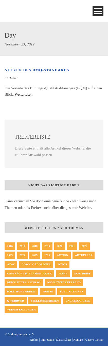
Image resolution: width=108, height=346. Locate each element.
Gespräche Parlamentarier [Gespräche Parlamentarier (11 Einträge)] (29, 273)
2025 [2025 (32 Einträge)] (35, 255)
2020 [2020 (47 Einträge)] (59, 246)
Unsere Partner (94, 339)
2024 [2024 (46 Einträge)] (22, 255)
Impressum (47, 339)
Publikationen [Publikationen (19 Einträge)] (71, 291)
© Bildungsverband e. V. (19, 334)
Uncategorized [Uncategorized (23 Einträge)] (78, 300)
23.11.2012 (11, 78)
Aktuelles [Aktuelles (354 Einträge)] (83, 255)
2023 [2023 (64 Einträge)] (10, 255)
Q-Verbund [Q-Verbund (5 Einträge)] (15, 300)
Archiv (34, 339)
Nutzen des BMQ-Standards (37, 70)
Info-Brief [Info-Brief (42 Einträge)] (82, 273)
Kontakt (78, 339)
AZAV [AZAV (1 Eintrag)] (11, 264)
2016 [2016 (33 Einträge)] (10, 246)
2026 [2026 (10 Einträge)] (47, 255)
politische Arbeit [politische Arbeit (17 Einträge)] (21, 291)
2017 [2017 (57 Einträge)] (22, 246)
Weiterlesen (23, 94)
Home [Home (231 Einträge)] (63, 273)
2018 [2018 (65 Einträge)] (35, 246)
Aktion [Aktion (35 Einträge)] (62, 255)
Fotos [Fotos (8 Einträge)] (62, 264)
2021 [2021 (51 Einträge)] (72, 246)
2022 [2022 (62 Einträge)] (84, 246)
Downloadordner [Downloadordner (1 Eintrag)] (36, 264)
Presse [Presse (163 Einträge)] (48, 291)
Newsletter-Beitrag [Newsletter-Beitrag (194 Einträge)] (23, 282)
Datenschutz (63, 339)
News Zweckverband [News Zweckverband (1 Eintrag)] (64, 282)
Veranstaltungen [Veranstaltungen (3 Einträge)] (21, 309)
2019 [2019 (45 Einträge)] (47, 246)
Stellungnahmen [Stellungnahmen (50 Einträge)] (45, 300)
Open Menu (98, 11)
